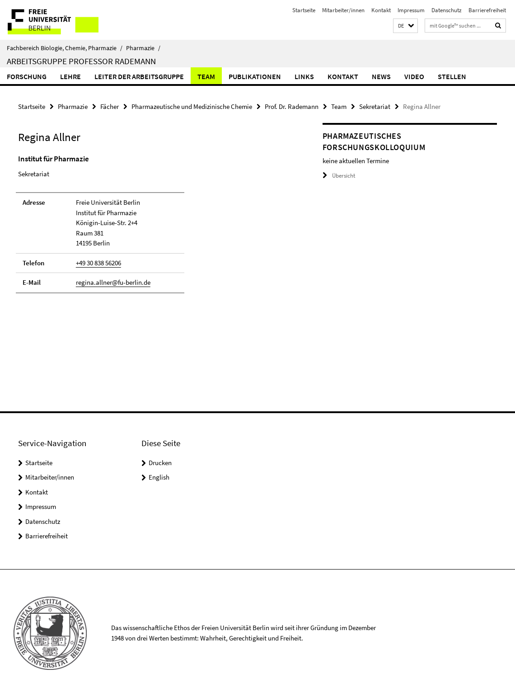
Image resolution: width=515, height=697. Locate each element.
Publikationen (255, 76)
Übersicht (339, 175)
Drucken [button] (160, 462)
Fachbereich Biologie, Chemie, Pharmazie (64, 48)
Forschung (27, 76)
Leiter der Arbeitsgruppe (139, 76)
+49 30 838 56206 (98, 263)
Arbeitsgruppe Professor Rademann (81, 61)
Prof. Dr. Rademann (291, 106)
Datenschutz (446, 10)
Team (206, 76)
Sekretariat (374, 106)
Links (304, 76)
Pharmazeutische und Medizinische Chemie (191, 106)
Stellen (452, 76)
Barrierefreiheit (487, 10)
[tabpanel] (155, 227)
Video (414, 76)
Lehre (70, 76)
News (381, 76)
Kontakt (381, 10)
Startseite (303, 10)
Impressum (411, 10)
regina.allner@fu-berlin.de (113, 282)
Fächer (109, 106)
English (159, 477)
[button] (405, 26)
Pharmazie (143, 48)
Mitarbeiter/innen (343, 10)
